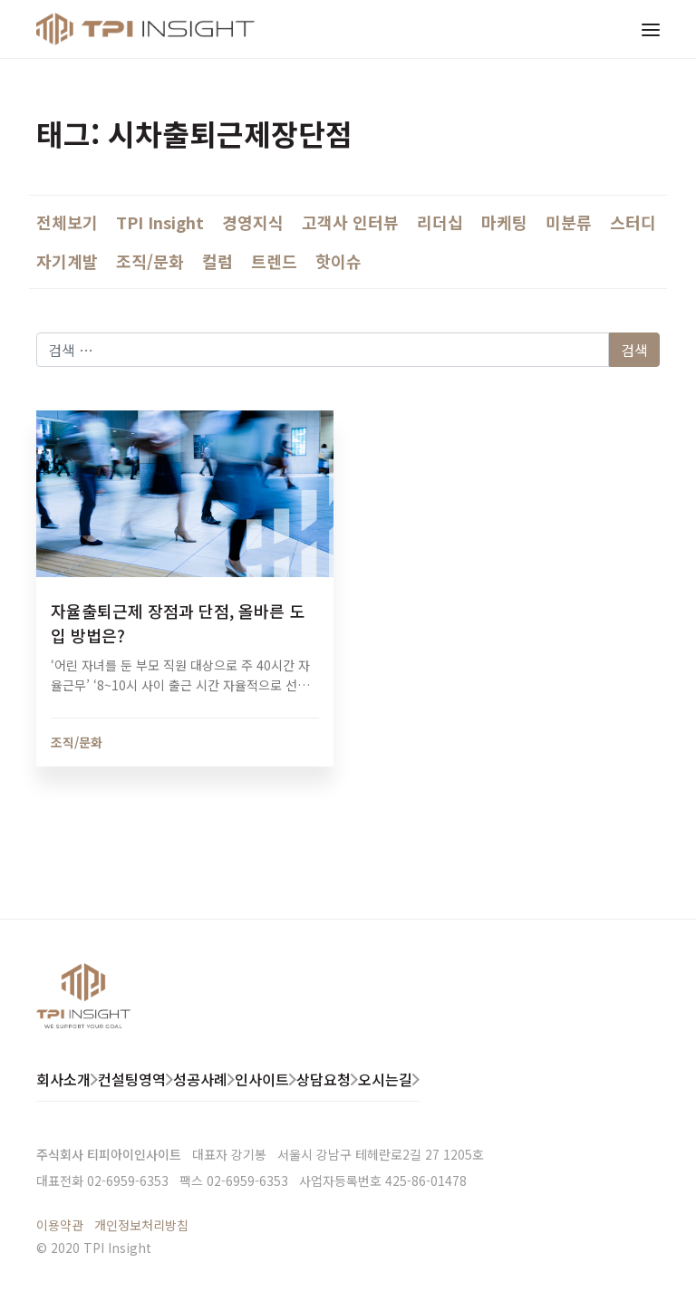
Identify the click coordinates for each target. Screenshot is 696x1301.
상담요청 (323, 1079)
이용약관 (59, 1225)
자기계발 (67, 261)
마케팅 (504, 222)
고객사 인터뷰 (350, 222)
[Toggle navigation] (651, 29)
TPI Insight (160, 222)
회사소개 (63, 1079)
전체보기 (67, 222)
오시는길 (385, 1079)
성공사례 (200, 1079)
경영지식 (253, 222)
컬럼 (217, 261)
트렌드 (274, 261)
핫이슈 (338, 261)
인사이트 (262, 1079)
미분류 (569, 222)
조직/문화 (150, 261)
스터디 (633, 222)
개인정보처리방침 (141, 1225)
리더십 (440, 222)
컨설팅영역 (132, 1079)
